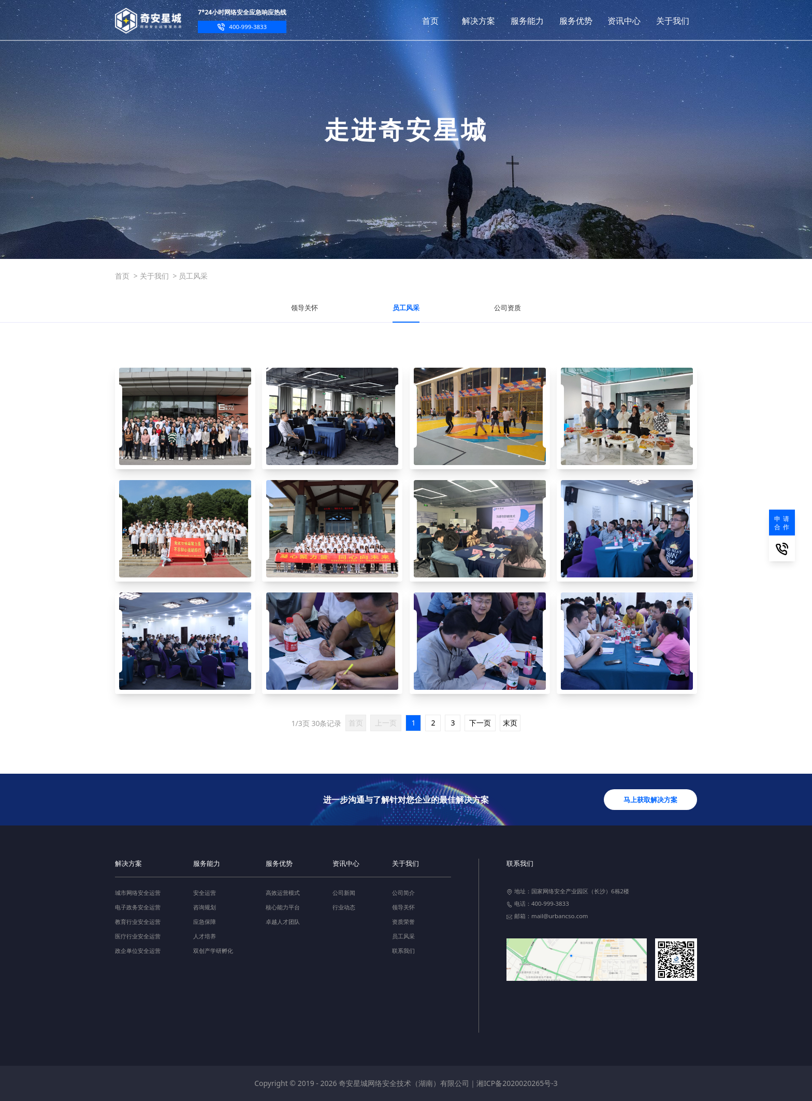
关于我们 (154, 276)
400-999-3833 (248, 27)
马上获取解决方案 (650, 799)
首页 (122, 276)
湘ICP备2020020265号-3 (517, 1083)
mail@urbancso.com (559, 916)
